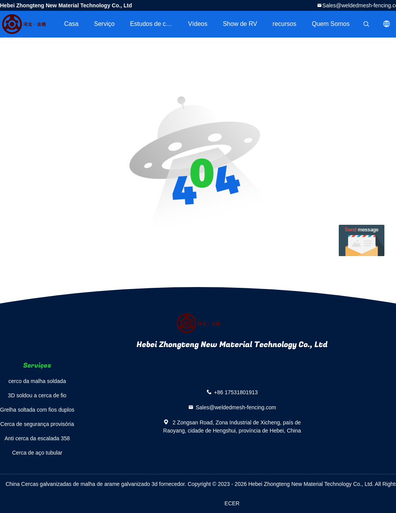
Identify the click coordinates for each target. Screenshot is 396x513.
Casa (71, 24)
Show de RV (240, 24)
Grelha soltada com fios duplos (37, 410)
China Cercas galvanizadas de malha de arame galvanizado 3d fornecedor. (96, 484)
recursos (284, 24)
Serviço (104, 24)
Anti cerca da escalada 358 (37, 438)
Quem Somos (331, 24)
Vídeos (197, 24)
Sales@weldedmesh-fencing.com (236, 407)
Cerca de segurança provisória (37, 424)
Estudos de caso (153, 24)
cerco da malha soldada (37, 381)
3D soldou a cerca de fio (37, 395)
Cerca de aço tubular (37, 453)
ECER (232, 503)
